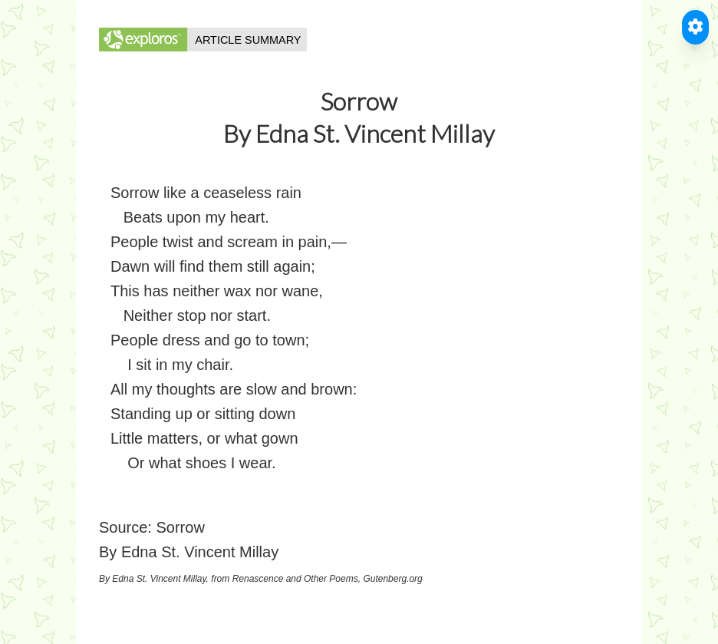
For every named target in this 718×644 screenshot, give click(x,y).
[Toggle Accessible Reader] (695, 27)
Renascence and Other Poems (295, 578)
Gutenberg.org (392, 578)
